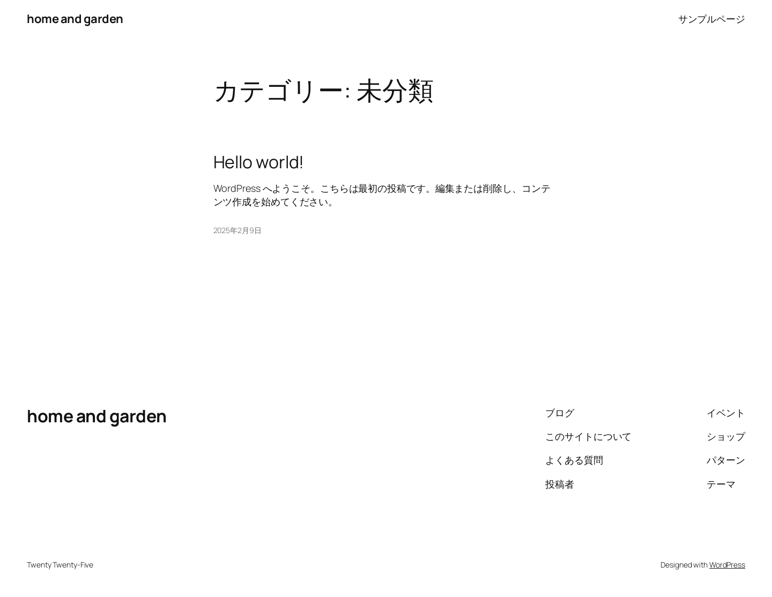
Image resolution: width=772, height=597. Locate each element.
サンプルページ (711, 18)
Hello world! (259, 161)
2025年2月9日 (237, 230)
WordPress (727, 564)
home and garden (75, 19)
